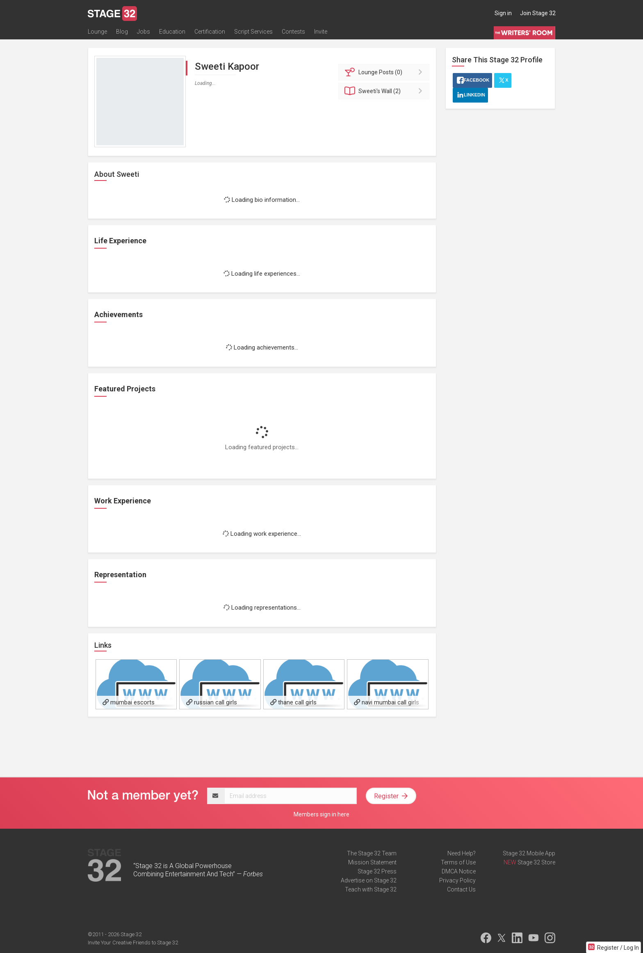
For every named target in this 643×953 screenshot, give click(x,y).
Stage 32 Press (377, 871)
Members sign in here (321, 814)
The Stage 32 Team (372, 853)
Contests (293, 31)
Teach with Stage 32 (371, 889)
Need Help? (461, 853)
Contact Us (461, 889)
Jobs (143, 31)
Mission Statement (372, 862)
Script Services (253, 31)
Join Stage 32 (538, 13)
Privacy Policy (457, 880)
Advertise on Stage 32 (369, 880)
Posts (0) (385, 72)
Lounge (97, 31)
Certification (209, 31)
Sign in (503, 13)
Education (172, 31)
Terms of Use (458, 862)
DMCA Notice (459, 871)
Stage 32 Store (536, 862)
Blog (122, 31)
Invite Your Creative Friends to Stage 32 (133, 942)
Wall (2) (385, 91)
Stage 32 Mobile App (529, 853)
